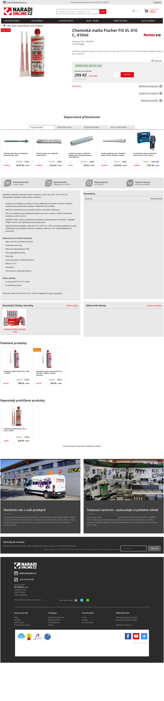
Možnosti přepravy (150, 86)
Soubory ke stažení (150, 93)
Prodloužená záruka (22, 625)
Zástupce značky (151, 100)
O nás (84, 617)
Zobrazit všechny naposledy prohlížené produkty (82, 446)
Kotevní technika (23, 26)
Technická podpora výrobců (126, 617)
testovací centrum (109, 517)
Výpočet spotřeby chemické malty (15, 330)
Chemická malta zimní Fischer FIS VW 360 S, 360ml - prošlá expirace (49, 373)
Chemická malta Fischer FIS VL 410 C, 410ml (15, 430)
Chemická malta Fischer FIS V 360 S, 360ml (16, 372)
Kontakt (85, 620)
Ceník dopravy (53, 622)
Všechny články (72, 305)
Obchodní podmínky (56, 617)
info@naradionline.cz (27, 573)
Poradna (17, 620)
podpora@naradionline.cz (17, 2)
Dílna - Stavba (11, 26)
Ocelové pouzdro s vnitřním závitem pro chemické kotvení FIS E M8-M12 (80, 155)
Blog (16, 617)
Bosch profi (155, 162)
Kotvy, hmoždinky (37, 26)
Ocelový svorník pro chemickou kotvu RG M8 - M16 (16, 154)
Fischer (81, 44)
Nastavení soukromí (123, 625)
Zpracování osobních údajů (126, 620)
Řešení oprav (19, 622)
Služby (50, 625)
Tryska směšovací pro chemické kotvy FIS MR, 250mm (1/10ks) (113, 154)
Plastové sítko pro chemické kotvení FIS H (47, 154)
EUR (137, 11)
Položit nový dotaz (154, 305)
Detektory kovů (64, 127)
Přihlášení (157, 2)
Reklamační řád (54, 620)
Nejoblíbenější (37, 127)
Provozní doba (87, 622)
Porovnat (157, 60)
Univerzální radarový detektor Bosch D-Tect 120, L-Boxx (145, 154)
